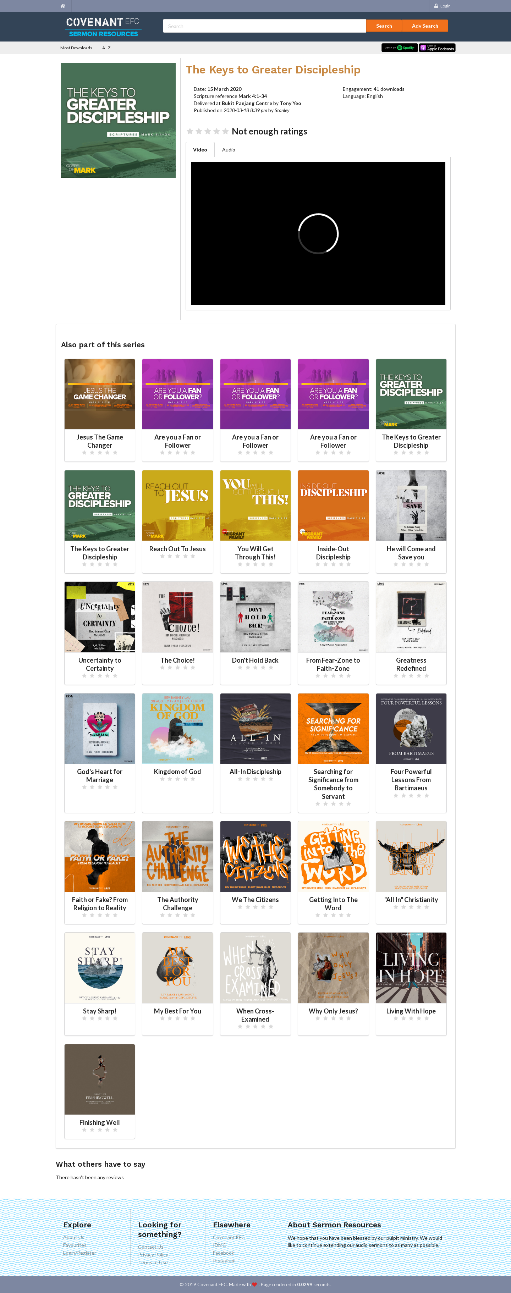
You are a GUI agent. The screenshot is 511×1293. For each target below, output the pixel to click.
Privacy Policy (153, 1254)
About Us (73, 1237)
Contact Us (151, 1247)
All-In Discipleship (255, 771)
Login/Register (79, 1253)
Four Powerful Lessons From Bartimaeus (411, 780)
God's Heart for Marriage (99, 776)
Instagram (224, 1261)
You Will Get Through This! (255, 553)
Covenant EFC (229, 1237)
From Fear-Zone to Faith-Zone (333, 664)
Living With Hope (411, 1011)
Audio (228, 150)
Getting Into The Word (333, 904)
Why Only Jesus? (333, 1011)
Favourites (75, 1245)
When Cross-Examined (255, 1015)
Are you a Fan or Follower (177, 441)
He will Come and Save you (411, 553)
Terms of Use (153, 1262)
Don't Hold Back (255, 660)
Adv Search (425, 26)
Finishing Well (99, 1122)
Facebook (223, 1253)
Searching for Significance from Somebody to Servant (333, 784)
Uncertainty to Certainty (99, 664)
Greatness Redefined (411, 664)
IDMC (219, 1245)
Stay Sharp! (99, 1011)
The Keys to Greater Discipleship (411, 441)
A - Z (106, 47)
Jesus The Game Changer (100, 441)
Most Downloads (76, 47)
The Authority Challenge (177, 904)
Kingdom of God (177, 771)
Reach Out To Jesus (177, 549)
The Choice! (177, 660)
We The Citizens (255, 900)
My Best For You (177, 1011)
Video (200, 150)
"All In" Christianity (411, 900)
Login (442, 6)
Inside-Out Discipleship (333, 553)
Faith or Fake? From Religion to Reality (100, 904)
